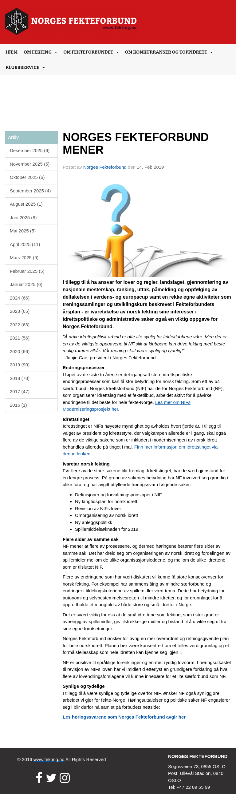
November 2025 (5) (29, 164)
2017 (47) (20, 391)
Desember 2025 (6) (29, 150)
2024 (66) (20, 297)
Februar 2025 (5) (27, 271)
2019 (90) (20, 364)
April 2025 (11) (25, 244)
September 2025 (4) (30, 190)
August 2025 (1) (26, 204)
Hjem (12, 52)
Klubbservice (25, 67)
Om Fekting (40, 52)
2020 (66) (20, 351)
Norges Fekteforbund (105, 167)
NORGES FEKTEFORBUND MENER (136, 143)
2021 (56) (20, 338)
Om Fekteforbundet (91, 52)
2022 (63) (20, 324)
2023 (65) (20, 311)
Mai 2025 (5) (23, 230)
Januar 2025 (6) (26, 284)
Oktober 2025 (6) (27, 177)
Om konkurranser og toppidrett (169, 52)
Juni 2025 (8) (23, 217)
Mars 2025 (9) (24, 257)
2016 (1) (18, 405)
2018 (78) (20, 378)
